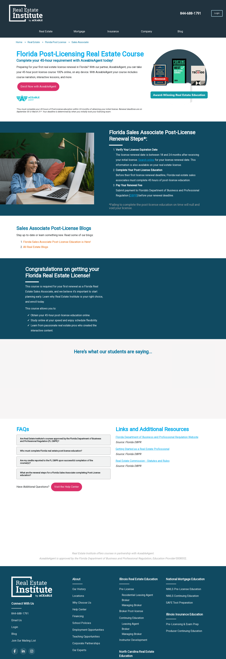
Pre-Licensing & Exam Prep (182, 625)
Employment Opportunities (88, 631)
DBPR (133, 196)
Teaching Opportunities (86, 637)
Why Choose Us (81, 603)
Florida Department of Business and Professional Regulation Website (157, 438)
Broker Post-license (131, 612)
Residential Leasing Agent (137, 596)
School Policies (81, 624)
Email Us (16, 621)
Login (206, 14)
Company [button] (146, 32)
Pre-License (126, 590)
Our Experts (79, 651)
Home (19, 43)
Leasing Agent (130, 625)
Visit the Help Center (66, 488)
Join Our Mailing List (23, 641)
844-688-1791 (172, 14)
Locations (78, 597)
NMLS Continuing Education (182, 597)
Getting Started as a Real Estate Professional (142, 450)
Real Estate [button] (46, 32)
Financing (78, 617)
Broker (126, 601)
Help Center (79, 610)
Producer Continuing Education (184, 632)
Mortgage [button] (79, 32)
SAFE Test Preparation (179, 603)
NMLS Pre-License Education (183, 590)
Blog (180, 32)
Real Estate (34, 43)
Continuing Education (131, 619)
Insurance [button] (113, 32)
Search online (146, 161)
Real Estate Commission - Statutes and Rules (143, 462)
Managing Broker (132, 606)
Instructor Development (133, 641)
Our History (79, 590)
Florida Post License (56, 43)
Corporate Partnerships (86, 644)
